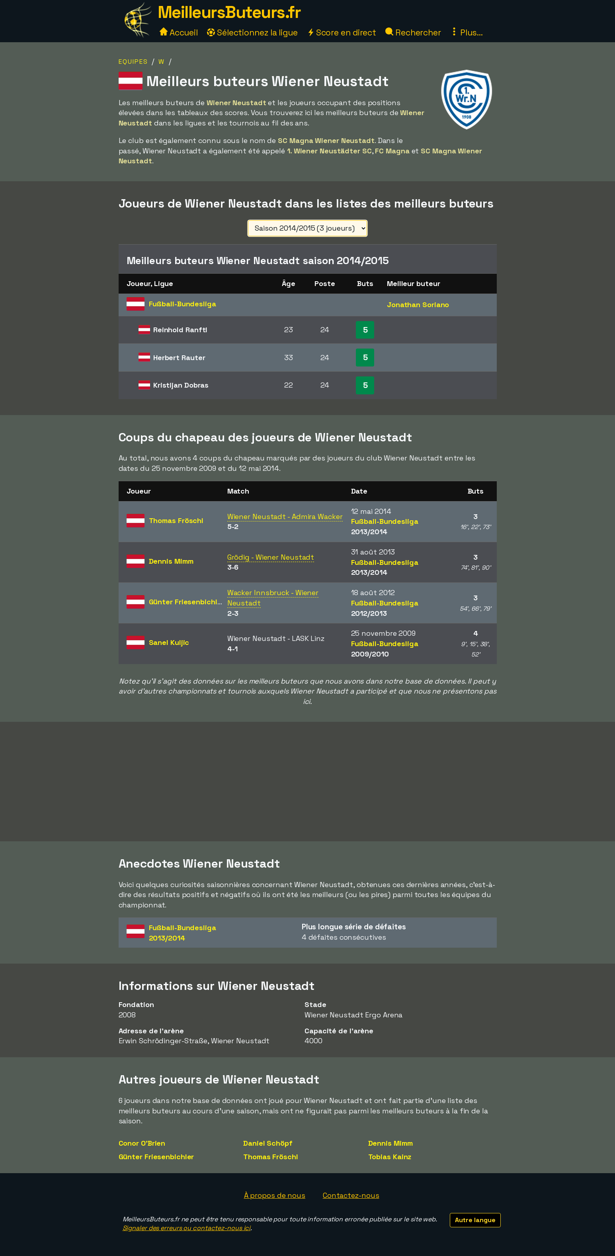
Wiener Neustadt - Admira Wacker (285, 516)
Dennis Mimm (390, 1143)
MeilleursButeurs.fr (229, 12)
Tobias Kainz (390, 1156)
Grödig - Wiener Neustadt (270, 557)
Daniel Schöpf (268, 1143)
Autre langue (475, 1220)
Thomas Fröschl (270, 1156)
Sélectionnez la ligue (252, 32)
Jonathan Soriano (418, 304)
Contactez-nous (351, 1195)
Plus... (466, 32)
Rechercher (413, 32)
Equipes (133, 61)
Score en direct (341, 32)
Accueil (179, 32)
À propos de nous (274, 1195)
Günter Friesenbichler (156, 1156)
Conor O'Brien (142, 1143)
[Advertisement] (308, 781)
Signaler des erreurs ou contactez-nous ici (187, 1228)
